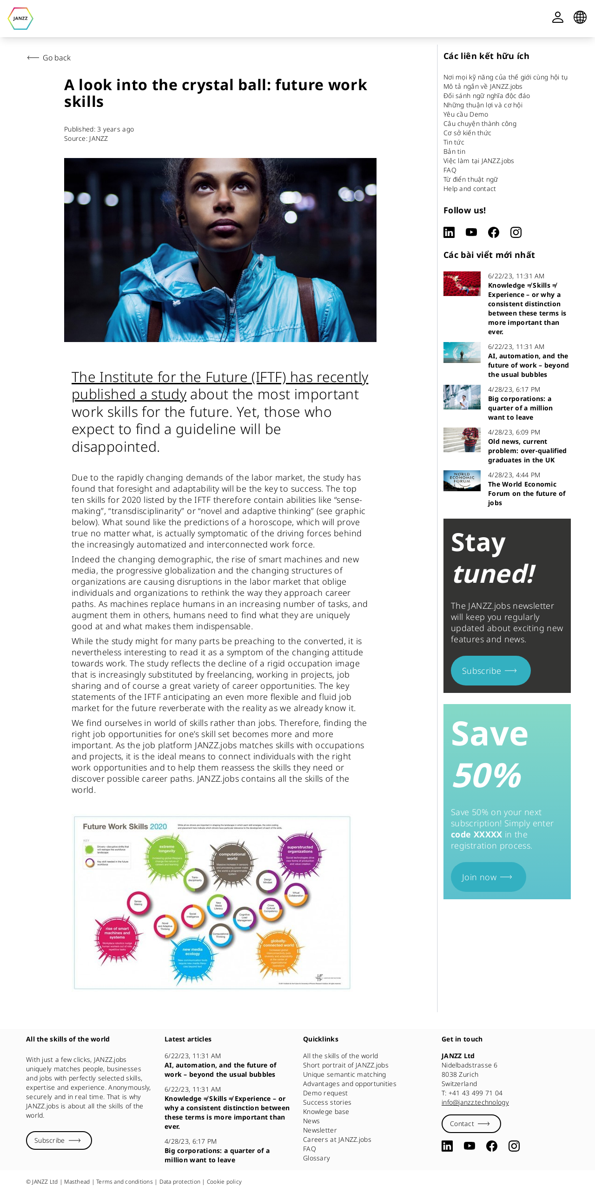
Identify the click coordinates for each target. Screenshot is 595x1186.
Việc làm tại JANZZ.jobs (478, 160)
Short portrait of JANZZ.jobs (346, 1065)
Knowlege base (326, 1111)
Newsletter (320, 1130)
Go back (47, 57)
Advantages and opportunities (350, 1083)
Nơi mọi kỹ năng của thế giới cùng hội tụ (505, 76)
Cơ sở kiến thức (467, 132)
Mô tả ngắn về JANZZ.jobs (483, 86)
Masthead (77, 1182)
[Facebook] (493, 232)
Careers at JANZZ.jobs (337, 1139)
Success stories (327, 1102)
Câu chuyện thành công (479, 123)
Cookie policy (224, 1182)
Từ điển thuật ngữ (470, 179)
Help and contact (469, 188)
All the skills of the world (340, 1055)
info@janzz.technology (475, 1102)
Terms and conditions (124, 1182)
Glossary (316, 1157)
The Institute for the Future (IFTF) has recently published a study (220, 385)
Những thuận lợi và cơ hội (482, 104)
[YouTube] (471, 232)
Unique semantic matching (344, 1074)
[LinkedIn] (449, 232)
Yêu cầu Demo (465, 114)
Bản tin (454, 151)
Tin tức (453, 142)
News (311, 1120)
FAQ (449, 169)
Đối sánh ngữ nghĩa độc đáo (486, 95)
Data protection (180, 1182)
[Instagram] (516, 232)
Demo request (325, 1092)
